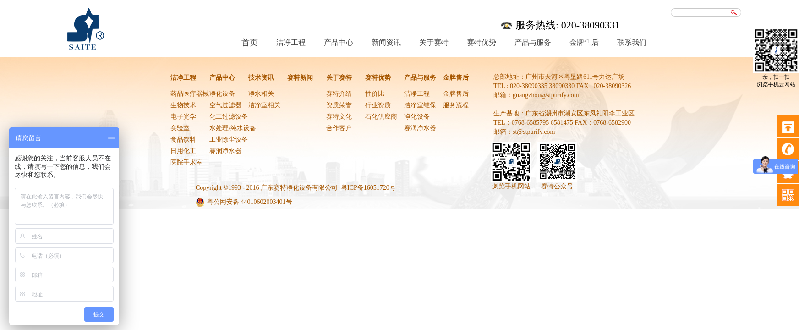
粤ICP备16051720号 (368, 187)
